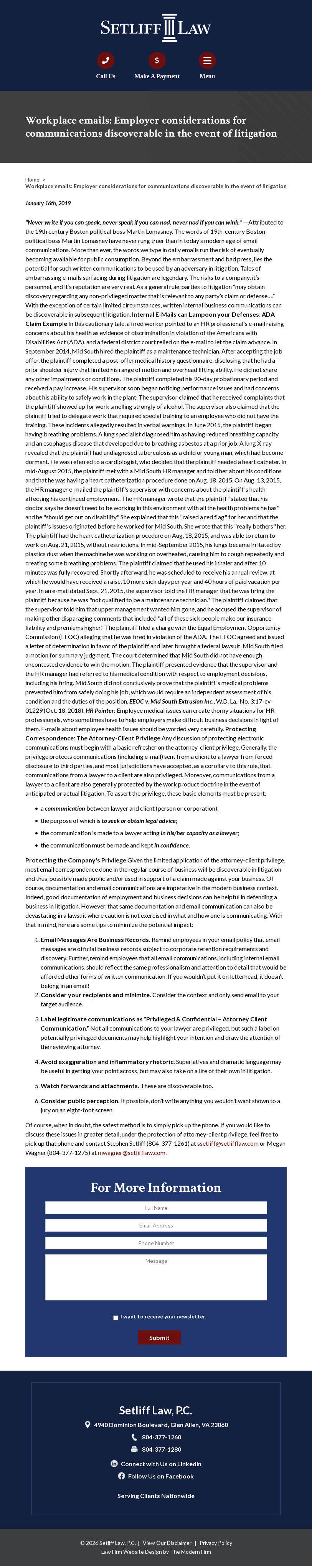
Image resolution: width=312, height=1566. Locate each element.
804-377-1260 (161, 1436)
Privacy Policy (216, 1543)
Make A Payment (156, 76)
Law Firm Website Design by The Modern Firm (156, 1551)
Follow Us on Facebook (161, 1476)
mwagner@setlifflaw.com (131, 1152)
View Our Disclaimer (167, 1543)
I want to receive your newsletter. (163, 1316)
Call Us (105, 76)
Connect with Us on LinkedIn (161, 1463)
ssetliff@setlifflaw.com (228, 1143)
